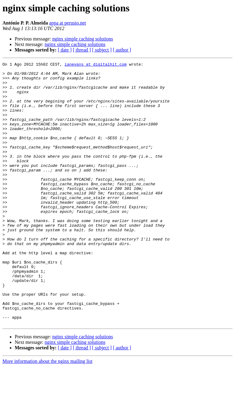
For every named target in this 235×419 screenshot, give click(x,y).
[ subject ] (102, 49)
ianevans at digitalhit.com (96, 65)
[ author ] (122, 49)
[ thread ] (82, 49)
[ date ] (65, 49)
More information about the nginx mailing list (47, 413)
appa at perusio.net (67, 22)
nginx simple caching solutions (82, 38)
